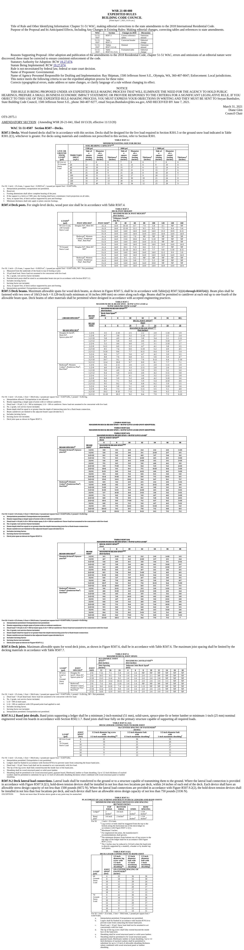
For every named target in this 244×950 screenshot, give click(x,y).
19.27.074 (66, 61)
